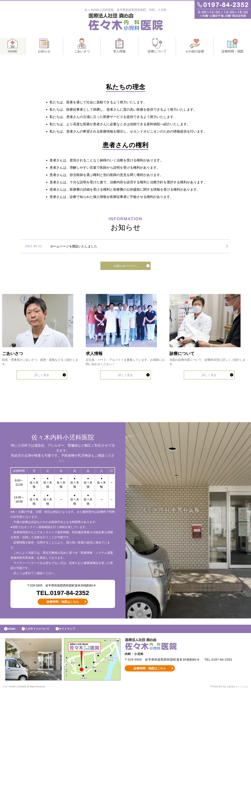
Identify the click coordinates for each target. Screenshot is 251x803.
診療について (157, 46)
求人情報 (119, 46)
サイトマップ (76, 738)
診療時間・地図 (232, 46)
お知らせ (44, 46)
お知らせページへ (125, 332)
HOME (12, 46)
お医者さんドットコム (234, 797)
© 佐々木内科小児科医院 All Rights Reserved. (32, 797)
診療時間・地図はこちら (63, 710)
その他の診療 (194, 46)
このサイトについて (42, 738)
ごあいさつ (82, 46)
